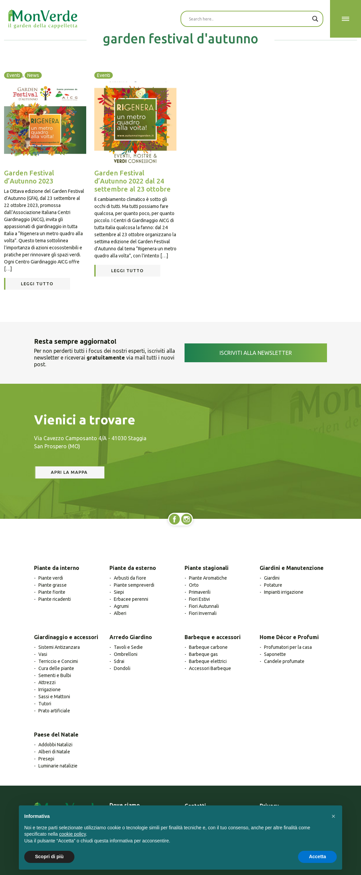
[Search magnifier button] (315, 19)
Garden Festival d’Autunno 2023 (29, 177)
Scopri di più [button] (49, 856)
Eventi (13, 75)
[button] (333, 816)
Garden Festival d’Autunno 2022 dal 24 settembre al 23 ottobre (132, 181)
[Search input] (249, 19)
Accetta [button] (317, 856)
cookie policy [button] (72, 834)
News (33, 75)
